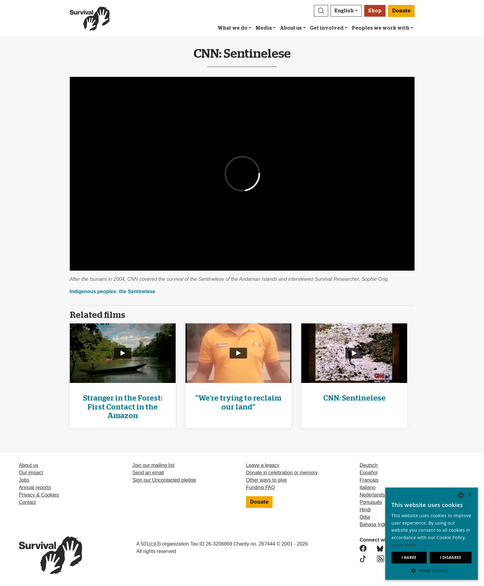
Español (369, 472)
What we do (233, 28)
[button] (321, 11)
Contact (27, 502)
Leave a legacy (262, 465)
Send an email (148, 472)
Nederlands (372, 494)
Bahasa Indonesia (379, 524)
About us (291, 28)
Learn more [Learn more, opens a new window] (403, 545)
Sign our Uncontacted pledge (164, 480)
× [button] (469, 495)
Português (371, 502)
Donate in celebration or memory (282, 472)
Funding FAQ (260, 487)
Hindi (365, 509)
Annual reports (35, 487)
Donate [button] (401, 10)
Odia (365, 517)
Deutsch (369, 465)
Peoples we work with (380, 28)
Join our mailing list (153, 465)
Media (264, 28)
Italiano (368, 487)
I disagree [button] (450, 557)
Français (369, 480)
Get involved (327, 28)
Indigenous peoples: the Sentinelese (112, 291)
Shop (375, 10)
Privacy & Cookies (39, 494)
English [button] (344, 10)
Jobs (24, 480)
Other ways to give (266, 480)
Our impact (31, 472)
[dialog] (431, 534)
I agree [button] (409, 557)
